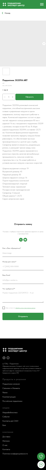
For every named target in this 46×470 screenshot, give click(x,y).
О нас (4, 445)
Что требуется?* (8, 289)
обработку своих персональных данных (25, 308)
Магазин (6, 441)
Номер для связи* (9, 262)
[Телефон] (4, 357)
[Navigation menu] (42, 4)
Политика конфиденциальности (15, 453)
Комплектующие (9, 397)
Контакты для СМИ (10, 421)
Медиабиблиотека (9, 412)
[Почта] (25, 240)
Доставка (6, 436)
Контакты (6, 449)
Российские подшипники (12, 401)
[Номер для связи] (21, 240)
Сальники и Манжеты (11, 388)
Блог (4, 425)
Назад (7, 13)
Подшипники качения (11, 384)
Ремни (4, 392)
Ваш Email (6, 275)
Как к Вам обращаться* (11, 248)
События (5, 416)
